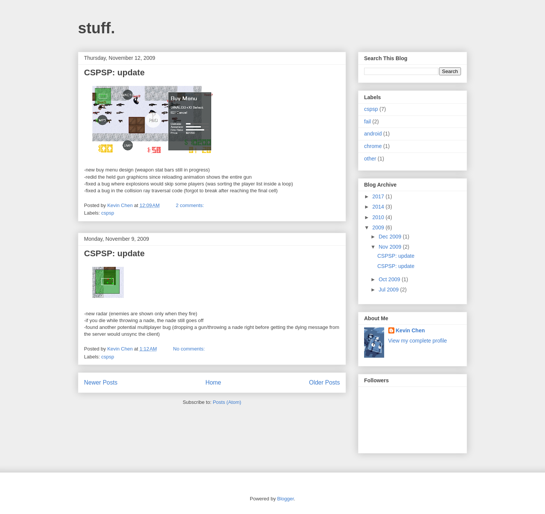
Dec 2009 (390, 237)
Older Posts (324, 382)
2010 (379, 217)
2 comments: (191, 205)
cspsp (107, 213)
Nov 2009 (390, 247)
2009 (379, 227)
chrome (373, 146)
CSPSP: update (114, 72)
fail (367, 121)
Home (213, 382)
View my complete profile (417, 341)
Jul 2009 (389, 290)
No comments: (189, 349)
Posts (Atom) (227, 402)
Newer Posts (100, 382)
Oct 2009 (390, 279)
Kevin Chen (410, 330)
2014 (379, 207)
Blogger (285, 499)
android (373, 134)
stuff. (96, 28)
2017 (379, 196)
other (370, 159)
